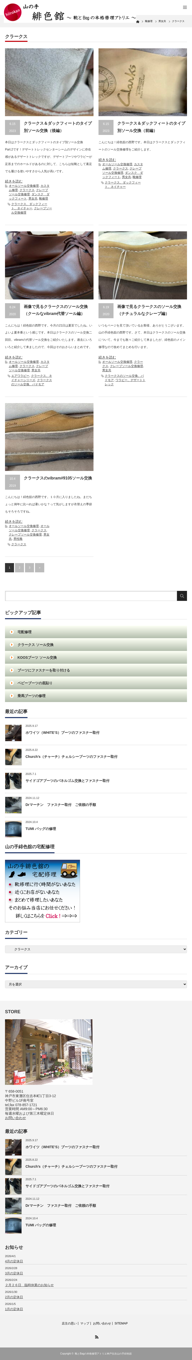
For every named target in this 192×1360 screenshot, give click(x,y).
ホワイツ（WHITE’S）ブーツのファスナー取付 (63, 733)
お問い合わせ (15, 1118)
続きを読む (13, 181)
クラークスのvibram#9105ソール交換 (58, 478)
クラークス (27, 190)
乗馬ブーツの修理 (32, 696)
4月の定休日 (14, 1261)
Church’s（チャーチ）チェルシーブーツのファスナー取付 (72, 757)
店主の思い (69, 1323)
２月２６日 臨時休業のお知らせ (29, 1285)
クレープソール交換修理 (126, 366)
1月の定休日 (14, 1309)
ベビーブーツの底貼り (35, 683)
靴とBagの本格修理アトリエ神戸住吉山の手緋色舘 (103, 1353)
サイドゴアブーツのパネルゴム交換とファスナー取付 (68, 781)
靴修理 (43, 198)
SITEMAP (121, 1323)
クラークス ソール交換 (36, 645)
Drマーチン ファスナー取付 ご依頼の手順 (61, 805)
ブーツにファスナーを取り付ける (44, 670)
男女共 (33, 198)
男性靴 (18, 539)
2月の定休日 (14, 1297)
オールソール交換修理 (24, 186)
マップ (84, 1323)
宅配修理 (25, 632)
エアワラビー (20, 376)
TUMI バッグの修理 (41, 829)
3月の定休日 (14, 1273)
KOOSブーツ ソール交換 (37, 657)
